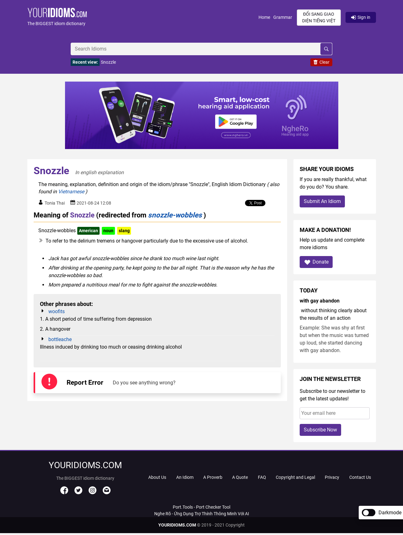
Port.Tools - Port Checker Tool (201, 507)
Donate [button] (316, 262)
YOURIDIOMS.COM (177, 524)
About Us (157, 477)
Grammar (282, 17)
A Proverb (212, 477)
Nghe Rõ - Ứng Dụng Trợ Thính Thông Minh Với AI (201, 513)
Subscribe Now (320, 430)
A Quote (240, 477)
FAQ (262, 477)
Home (264, 17)
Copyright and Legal (295, 477)
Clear (321, 62)
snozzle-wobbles (175, 215)
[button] (143, 17)
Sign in (360, 17)
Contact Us (360, 477)
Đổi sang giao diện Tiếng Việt (318, 17)
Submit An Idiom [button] (322, 201)
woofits (56, 311)
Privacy (332, 477)
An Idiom (184, 477)
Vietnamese (71, 192)
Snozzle (108, 62)
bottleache (60, 339)
